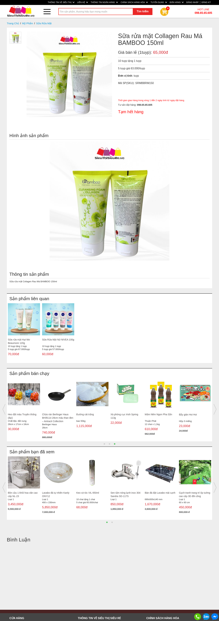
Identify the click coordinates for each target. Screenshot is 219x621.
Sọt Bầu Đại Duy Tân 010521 (160, 414)
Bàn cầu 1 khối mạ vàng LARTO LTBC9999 (89, 494)
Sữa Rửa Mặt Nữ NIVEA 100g (58, 339)
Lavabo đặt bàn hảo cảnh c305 (158, 494)
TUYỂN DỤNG (159, 2)
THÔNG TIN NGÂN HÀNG (104, 2)
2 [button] (109, 444)
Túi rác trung (185, 414)
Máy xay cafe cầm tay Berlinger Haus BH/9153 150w (21, 496)
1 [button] (104, 444)
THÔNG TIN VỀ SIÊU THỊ (61, 2)
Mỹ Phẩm (27, 23)
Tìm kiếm (143, 11)
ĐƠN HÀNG (177, 2)
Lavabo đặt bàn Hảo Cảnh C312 (193, 494)
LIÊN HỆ (82, 2)
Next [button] (215, 409)
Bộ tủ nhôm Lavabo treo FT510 (55, 494)
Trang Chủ (13, 23)
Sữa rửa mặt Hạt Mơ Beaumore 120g (19, 341)
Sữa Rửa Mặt (44, 23)
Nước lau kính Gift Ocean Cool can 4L (21, 416)
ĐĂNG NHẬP (192, 2)
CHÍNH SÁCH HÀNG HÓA (134, 2)
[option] (24, 332)
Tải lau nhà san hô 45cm (55, 414)
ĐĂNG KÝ (206, 2)
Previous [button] (4, 409)
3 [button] (114, 444)
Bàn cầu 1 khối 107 (121, 414)
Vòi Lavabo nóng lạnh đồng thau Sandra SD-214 (125, 494)
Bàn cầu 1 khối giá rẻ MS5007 (87, 416)
